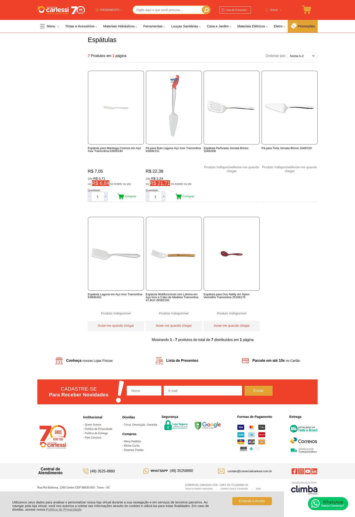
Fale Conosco (93, 439)
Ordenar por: (276, 56)
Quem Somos (93, 426)
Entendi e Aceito (252, 501)
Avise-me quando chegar (116, 326)
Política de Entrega (96, 435)
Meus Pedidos (132, 443)
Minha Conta (131, 447)
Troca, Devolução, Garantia (140, 426)
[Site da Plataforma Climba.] (304, 490)
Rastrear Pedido (134, 452)
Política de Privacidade (64, 509)
